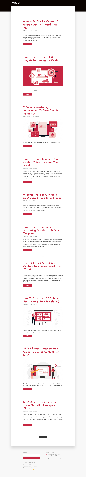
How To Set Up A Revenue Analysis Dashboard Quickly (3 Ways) (42, 266)
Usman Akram (26, 63)
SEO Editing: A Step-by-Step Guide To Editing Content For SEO (41, 351)
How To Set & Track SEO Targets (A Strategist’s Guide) (41, 59)
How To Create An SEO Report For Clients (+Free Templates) (42, 300)
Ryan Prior (26, 168)
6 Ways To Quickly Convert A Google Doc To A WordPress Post (40, 24)
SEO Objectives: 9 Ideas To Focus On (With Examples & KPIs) (40, 405)
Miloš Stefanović (27, 30)
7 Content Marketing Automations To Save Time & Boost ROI (40, 110)
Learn (33, 30)
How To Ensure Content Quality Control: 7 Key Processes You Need (42, 162)
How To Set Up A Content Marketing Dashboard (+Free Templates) (41, 230)
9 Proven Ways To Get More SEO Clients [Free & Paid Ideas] (42, 196)
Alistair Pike (26, 357)
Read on (27, 44)
